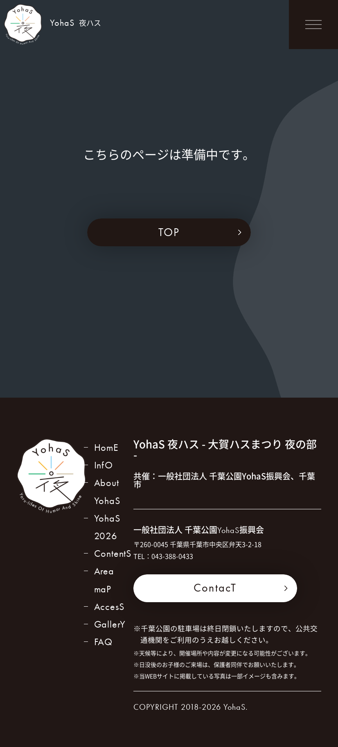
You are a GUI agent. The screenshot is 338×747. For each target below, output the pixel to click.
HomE (106, 447)
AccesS (109, 606)
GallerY (110, 624)
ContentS (112, 553)
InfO (103, 465)
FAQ (103, 641)
